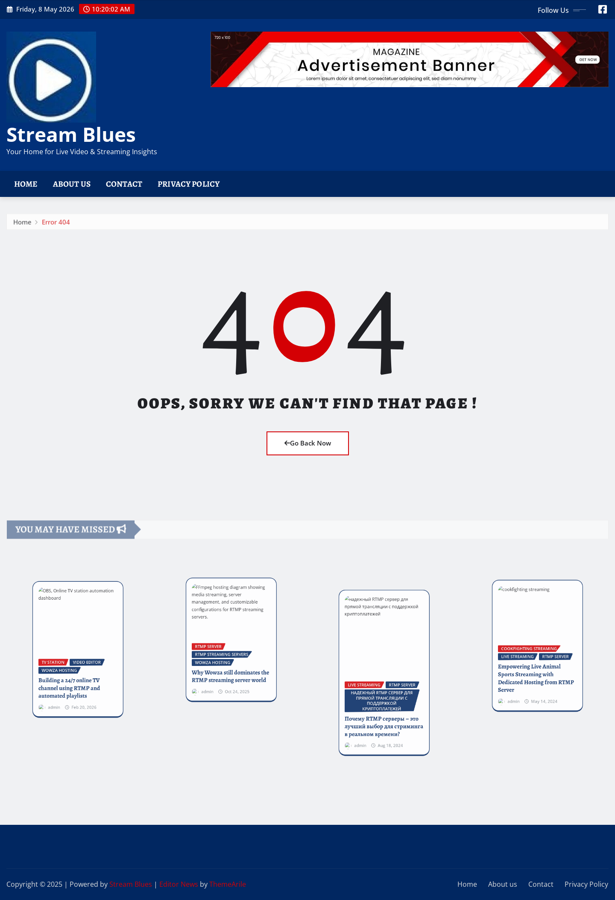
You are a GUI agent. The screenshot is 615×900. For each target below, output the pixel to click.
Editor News (178, 884)
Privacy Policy (189, 184)
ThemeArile (227, 884)
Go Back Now (307, 443)
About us (72, 184)
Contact (124, 184)
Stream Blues (71, 134)
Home (26, 184)
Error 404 (56, 233)
